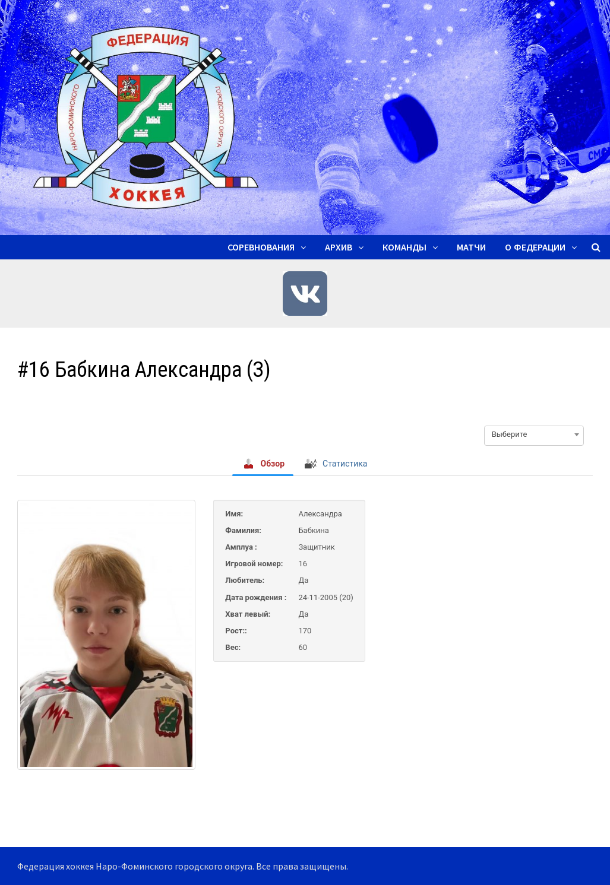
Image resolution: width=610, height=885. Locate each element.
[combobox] (534, 434)
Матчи (471, 247)
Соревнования (261, 247)
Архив (338, 247)
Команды (404, 247)
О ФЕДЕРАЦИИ (535, 247)
